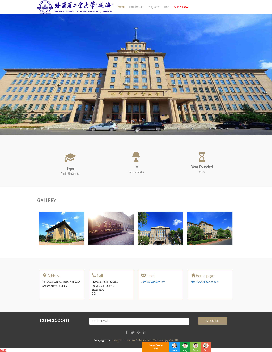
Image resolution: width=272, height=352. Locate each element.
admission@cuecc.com (153, 281)
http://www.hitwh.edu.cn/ (205, 281)
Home (120, 7)
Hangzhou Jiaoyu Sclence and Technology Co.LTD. (145, 340)
